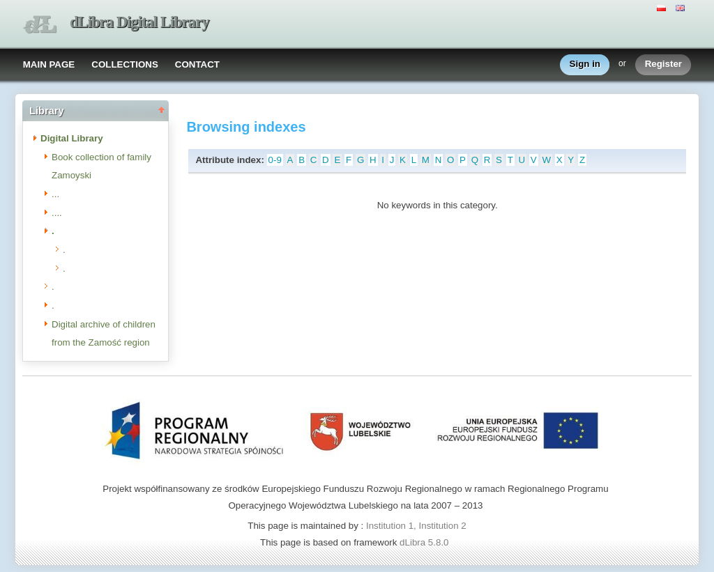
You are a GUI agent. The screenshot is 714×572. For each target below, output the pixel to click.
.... (57, 213)
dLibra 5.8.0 (425, 542)
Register (663, 64)
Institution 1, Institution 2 (416, 525)
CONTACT (197, 64)
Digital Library (71, 138)
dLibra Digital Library (139, 22)
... (55, 194)
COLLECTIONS (124, 64)
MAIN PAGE (49, 64)
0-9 (275, 160)
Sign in (585, 64)
